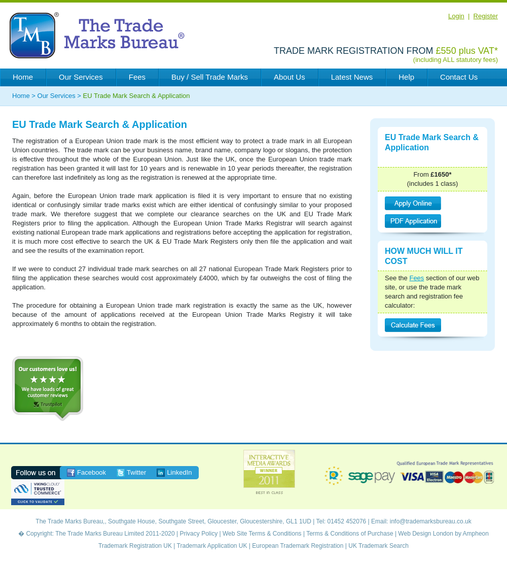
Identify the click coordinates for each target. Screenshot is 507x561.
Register (486, 16)
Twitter (136, 472)
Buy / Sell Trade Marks (209, 77)
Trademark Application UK (212, 545)
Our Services (81, 77)
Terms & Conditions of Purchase (349, 533)
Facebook (91, 472)
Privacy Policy (198, 533)
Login (456, 16)
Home (23, 77)
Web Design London (425, 533)
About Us (289, 77)
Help (406, 77)
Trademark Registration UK (135, 545)
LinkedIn (179, 472)
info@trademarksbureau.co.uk (431, 521)
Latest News (352, 77)
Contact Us (459, 77)
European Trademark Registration (297, 545)
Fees (137, 77)
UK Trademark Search (378, 545)
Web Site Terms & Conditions (262, 533)
